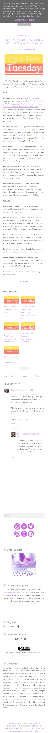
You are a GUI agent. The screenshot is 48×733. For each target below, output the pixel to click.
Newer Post (8, 376)
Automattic (20, 729)
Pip (11, 138)
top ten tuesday (24, 36)
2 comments (30, 49)
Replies (16, 429)
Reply (13, 423)
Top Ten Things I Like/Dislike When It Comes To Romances (24, 41)
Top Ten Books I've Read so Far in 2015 (11, 309)
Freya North (20, 135)
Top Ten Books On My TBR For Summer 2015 (11, 360)
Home (24, 376)
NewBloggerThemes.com (25, 731)
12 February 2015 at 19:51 (25, 390)
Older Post (39, 376)
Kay (12, 390)
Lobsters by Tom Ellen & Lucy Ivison (30, 101)
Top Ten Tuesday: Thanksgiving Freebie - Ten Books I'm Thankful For (28, 312)
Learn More (20, 20)
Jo (18, 434)
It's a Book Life (22, 419)
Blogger (36, 726)
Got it (31, 20)
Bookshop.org (9, 592)
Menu (25, 22)
